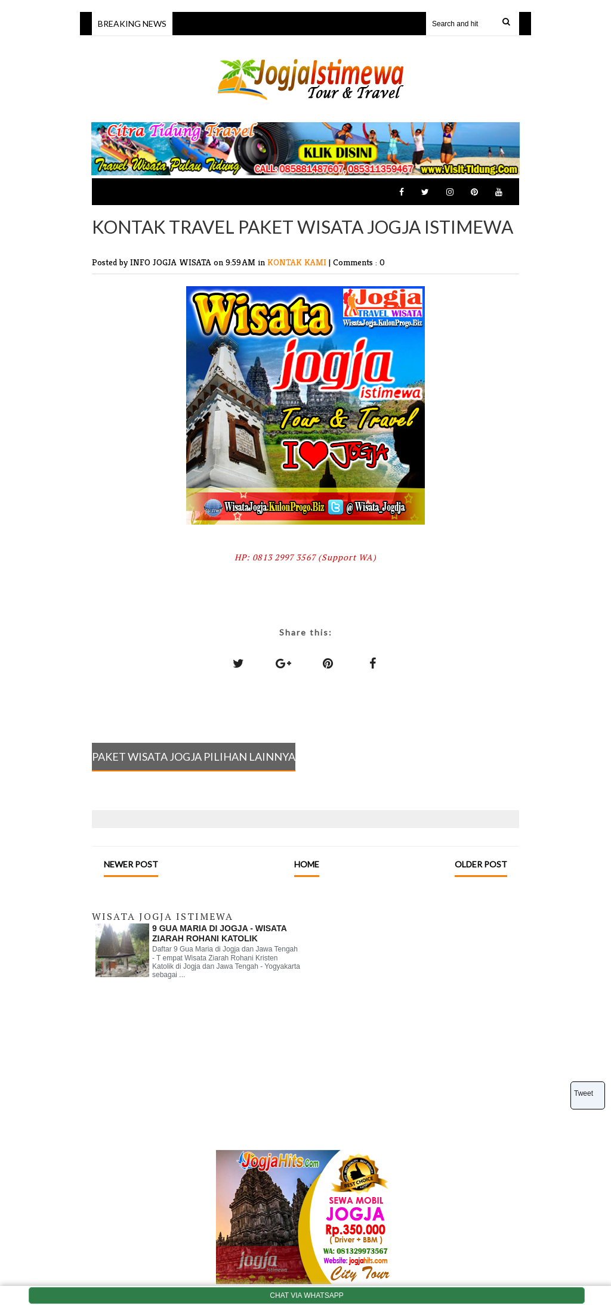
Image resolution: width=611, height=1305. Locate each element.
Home (306, 864)
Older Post (481, 864)
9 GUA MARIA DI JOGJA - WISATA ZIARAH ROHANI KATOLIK (219, 933)
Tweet (583, 1093)
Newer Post (131, 864)
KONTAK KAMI (298, 262)
